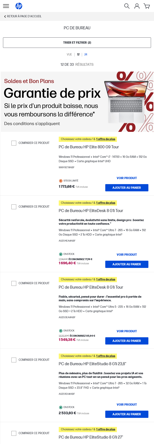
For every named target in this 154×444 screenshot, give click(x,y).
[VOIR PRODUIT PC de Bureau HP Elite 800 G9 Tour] (127, 178)
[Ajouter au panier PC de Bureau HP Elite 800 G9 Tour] (127, 187)
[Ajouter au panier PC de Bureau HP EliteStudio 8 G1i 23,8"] (127, 414)
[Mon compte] (137, 6)
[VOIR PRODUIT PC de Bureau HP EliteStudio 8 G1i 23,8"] (127, 404)
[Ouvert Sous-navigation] (6, 6)
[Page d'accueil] (19, 6)
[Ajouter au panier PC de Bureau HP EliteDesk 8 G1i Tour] (127, 264)
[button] (103, 139)
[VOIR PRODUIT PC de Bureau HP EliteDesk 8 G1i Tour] (127, 254)
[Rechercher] (127, 6)
